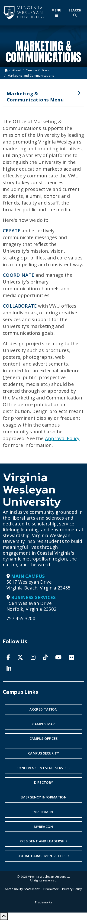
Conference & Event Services (43, 768)
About (16, 70)
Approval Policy (62, 438)
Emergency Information (43, 797)
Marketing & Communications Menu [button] (41, 98)
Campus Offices (37, 70)
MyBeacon (43, 826)
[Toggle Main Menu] (56, 12)
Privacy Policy (72, 889)
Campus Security (43, 753)
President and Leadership (44, 841)
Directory (43, 782)
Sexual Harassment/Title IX (43, 856)
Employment (43, 812)
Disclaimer (50, 889)
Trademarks (43, 902)
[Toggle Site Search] (75, 12)
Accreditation (43, 709)
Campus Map (43, 724)
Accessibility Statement (22, 889)
